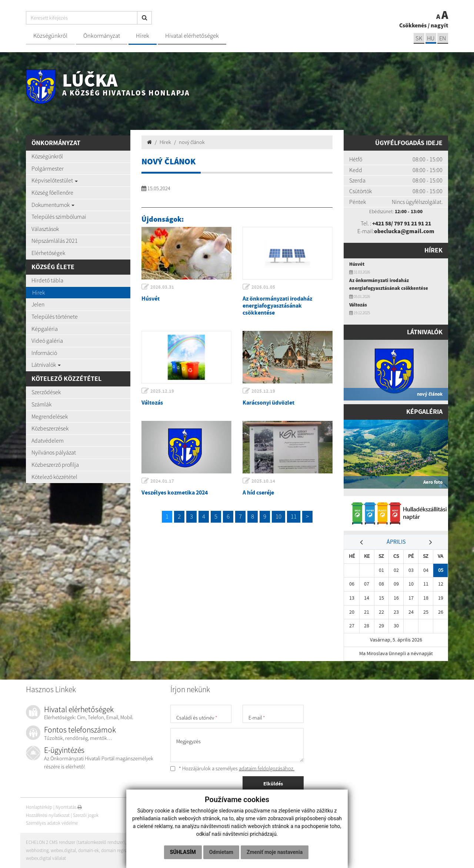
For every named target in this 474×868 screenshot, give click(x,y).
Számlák (41, 404)
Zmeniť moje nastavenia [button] (275, 852)
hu (430, 38)
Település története (54, 316)
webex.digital (63, 850)
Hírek (142, 36)
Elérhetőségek (48, 253)
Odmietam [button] (221, 852)
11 (294, 516)
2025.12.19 (162, 391)
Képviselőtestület (54, 180)
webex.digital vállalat (46, 858)
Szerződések (46, 392)
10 (278, 516)
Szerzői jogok (86, 815)
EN (442, 38)
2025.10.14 (264, 481)
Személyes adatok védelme (52, 823)
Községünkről (50, 36)
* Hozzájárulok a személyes (232, 768)
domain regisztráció (120, 850)
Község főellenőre (52, 192)
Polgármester (47, 168)
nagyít (439, 25)
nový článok (192, 142)
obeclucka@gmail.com (404, 231)
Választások (45, 228)
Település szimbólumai (58, 216)
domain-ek (88, 850)
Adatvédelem (47, 440)
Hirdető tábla (47, 280)
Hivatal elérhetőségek (192, 36)
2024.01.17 (162, 481)
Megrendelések (49, 416)
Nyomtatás (69, 807)
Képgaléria (44, 328)
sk (418, 38)
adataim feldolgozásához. (266, 768)
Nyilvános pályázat (53, 452)
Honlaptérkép (39, 807)
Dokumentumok (52, 204)
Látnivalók (46, 364)
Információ (44, 352)
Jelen (37, 304)
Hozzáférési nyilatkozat (48, 815)
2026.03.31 (162, 287)
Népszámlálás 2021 (54, 240)
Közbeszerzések (50, 428)
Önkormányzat (101, 36)
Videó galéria (47, 340)
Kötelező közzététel (54, 476)
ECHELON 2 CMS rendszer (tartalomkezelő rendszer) (76, 842)
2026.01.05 (264, 287)
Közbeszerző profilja (55, 464)
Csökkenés (413, 25)
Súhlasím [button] (183, 852)
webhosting (37, 850)
